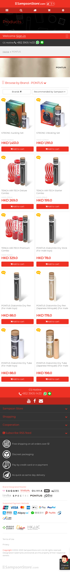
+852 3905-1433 (24, 42)
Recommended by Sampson (49, 91)
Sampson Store (13, 408)
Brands (17, 91)
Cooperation (11, 424)
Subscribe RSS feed (17, 433)
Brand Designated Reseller (14, 487)
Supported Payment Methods (16, 503)
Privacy (6, 544)
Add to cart (17, 149)
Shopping (9, 416)
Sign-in (21, 36)
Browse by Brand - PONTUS (25, 83)
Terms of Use (8, 539)
